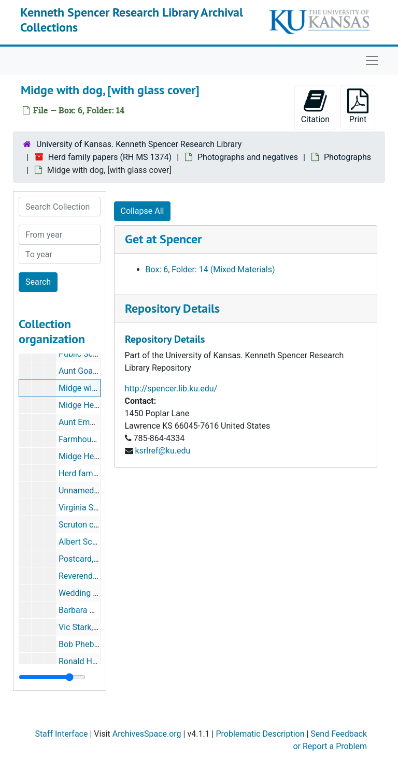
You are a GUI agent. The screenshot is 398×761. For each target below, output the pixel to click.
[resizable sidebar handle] (52, 677)
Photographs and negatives (247, 157)
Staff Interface (61, 734)
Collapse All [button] (142, 211)
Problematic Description (260, 734)
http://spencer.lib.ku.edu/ (171, 388)
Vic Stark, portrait (90, 627)
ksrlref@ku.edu (162, 451)
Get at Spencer (163, 239)
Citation (315, 106)
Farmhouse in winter (96, 439)
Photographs (347, 157)
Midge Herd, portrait (95, 405)
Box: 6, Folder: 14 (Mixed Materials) (210, 269)
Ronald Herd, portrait (97, 661)
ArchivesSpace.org (146, 734)
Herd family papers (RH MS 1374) (110, 157)
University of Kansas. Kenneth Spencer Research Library (138, 144)
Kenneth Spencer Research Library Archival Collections (131, 19)
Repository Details (172, 308)
